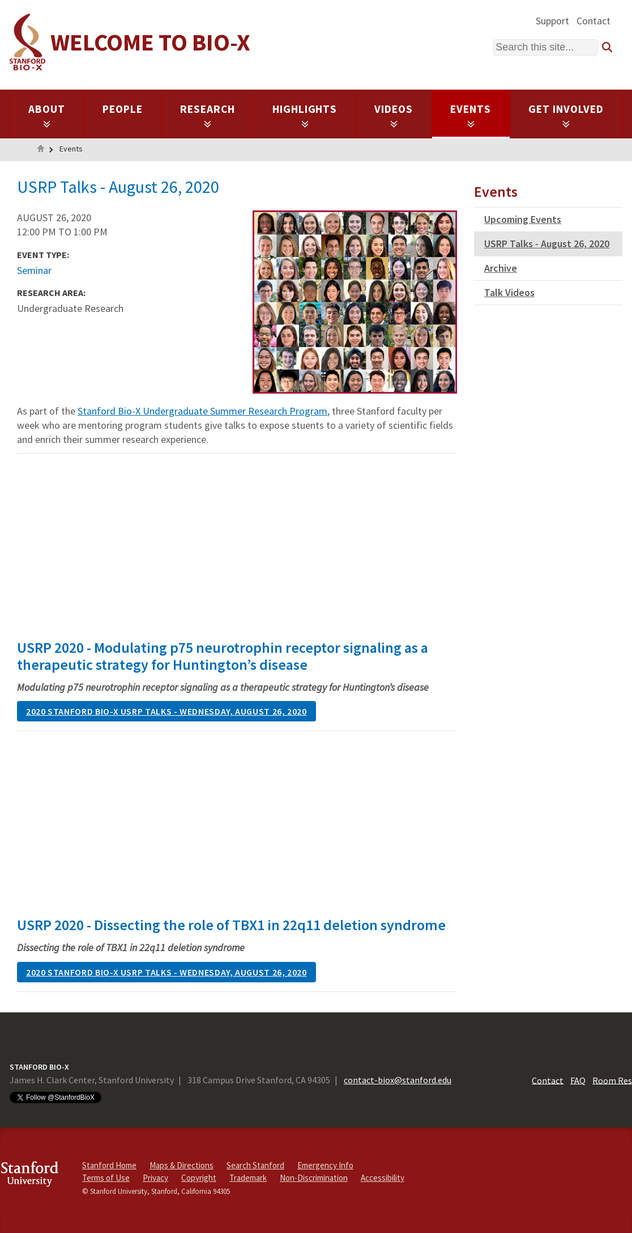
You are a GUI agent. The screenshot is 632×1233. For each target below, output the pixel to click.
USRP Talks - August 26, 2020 (546, 243)
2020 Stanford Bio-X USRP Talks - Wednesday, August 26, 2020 (166, 711)
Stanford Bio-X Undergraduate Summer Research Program (202, 410)
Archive (500, 268)
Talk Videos (509, 292)
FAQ (578, 1080)
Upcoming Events (522, 219)
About (46, 115)
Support (552, 20)
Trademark (248, 1177)
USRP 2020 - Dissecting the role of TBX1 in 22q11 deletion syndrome (231, 924)
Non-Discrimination (314, 1177)
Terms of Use (106, 1177)
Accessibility (382, 1177)
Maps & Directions (181, 1165)
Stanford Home (109, 1165)
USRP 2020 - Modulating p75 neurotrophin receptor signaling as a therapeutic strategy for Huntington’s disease (222, 656)
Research (207, 115)
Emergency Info (325, 1165)
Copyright (198, 1177)
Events (470, 115)
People (123, 109)
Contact (593, 20)
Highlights (305, 115)
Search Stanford (255, 1165)
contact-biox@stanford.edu (397, 1080)
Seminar (34, 270)
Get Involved (566, 115)
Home (41, 150)
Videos (393, 115)
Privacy (155, 1177)
